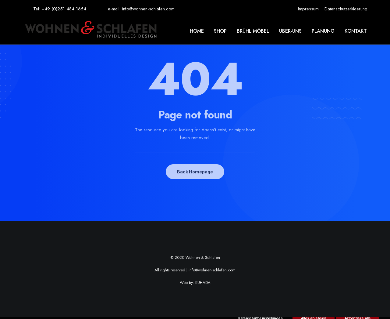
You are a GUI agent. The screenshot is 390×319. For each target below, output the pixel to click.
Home (197, 30)
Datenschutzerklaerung (345, 8)
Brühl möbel (253, 30)
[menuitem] (308, 9)
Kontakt (356, 30)
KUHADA (203, 282)
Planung (323, 30)
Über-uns (290, 30)
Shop (220, 30)
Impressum (308, 8)
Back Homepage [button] (195, 171)
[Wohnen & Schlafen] (90, 31)
